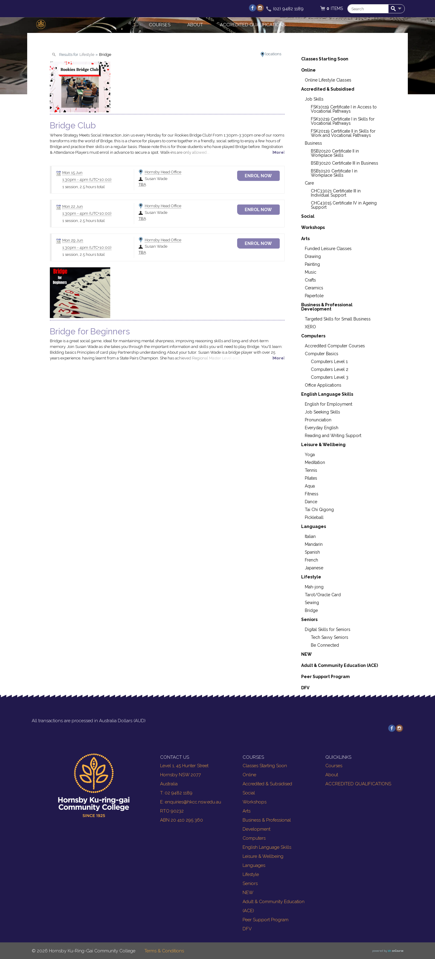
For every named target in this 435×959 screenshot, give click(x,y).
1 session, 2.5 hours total (83, 187)
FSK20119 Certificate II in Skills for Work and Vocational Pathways (343, 133)
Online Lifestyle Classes (328, 80)
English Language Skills (327, 394)
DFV (305, 687)
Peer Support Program (325, 676)
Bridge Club (73, 125)
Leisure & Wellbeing (323, 444)
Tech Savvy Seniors (329, 637)
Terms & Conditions (164, 951)
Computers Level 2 (329, 369)
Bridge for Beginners (90, 331)
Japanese (314, 567)
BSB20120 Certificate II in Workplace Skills (335, 153)
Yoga (310, 454)
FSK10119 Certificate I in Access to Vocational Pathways (344, 109)
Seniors (309, 619)
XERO (310, 326)
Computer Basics (321, 353)
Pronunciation (318, 419)
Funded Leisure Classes (328, 248)
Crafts (310, 280)
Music (310, 272)
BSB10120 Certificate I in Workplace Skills (334, 173)
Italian (310, 536)
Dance (311, 501)
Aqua (310, 486)
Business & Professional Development (327, 306)
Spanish (312, 552)
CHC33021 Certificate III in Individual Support (336, 193)
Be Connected (325, 645)
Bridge (311, 610)
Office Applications (323, 385)
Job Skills (314, 99)
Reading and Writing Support (333, 435)
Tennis (311, 470)
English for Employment (328, 404)
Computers (313, 335)
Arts (305, 238)
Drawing (313, 256)
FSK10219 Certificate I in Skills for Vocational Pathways (343, 121)
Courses (159, 24)
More (278, 152)
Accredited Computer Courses (335, 345)
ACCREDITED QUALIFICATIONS (252, 24)
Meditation (315, 462)
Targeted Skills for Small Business (338, 319)
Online (308, 70)
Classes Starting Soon (324, 58)
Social (307, 216)
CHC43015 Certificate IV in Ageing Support (344, 205)
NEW (306, 654)
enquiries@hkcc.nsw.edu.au (193, 802)
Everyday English (321, 427)
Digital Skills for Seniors (327, 629)
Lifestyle (311, 576)
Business (313, 143)
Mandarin (314, 544)
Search (394, 9)
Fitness (311, 493)
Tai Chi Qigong (319, 509)
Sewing (312, 602)
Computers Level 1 (329, 361)
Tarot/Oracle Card (323, 594)
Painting (312, 264)
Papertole (314, 295)
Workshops (313, 227)
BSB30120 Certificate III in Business (344, 163)
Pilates (311, 478)
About (195, 24)
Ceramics (314, 287)
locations (273, 54)
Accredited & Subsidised (327, 89)
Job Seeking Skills (322, 412)
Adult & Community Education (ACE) (339, 665)
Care (309, 183)
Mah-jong (314, 586)
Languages (313, 526)
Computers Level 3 (329, 377)
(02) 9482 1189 (288, 8)
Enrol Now (263, 175)
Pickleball (314, 517)
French (311, 560)
